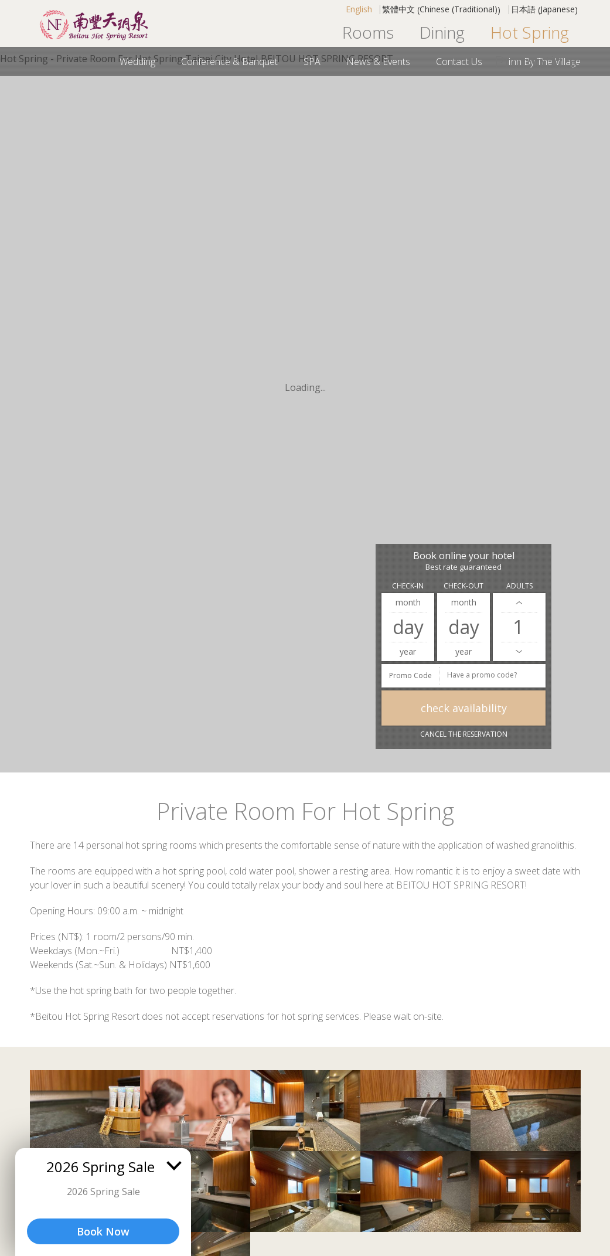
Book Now (103, 1231)
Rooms (368, 32)
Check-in (408, 586)
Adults (519, 586)
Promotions (538, 61)
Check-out (463, 586)
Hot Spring (529, 32)
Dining (442, 32)
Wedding (137, 61)
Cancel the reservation (463, 734)
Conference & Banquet (229, 61)
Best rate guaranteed (463, 567)
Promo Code (410, 675)
